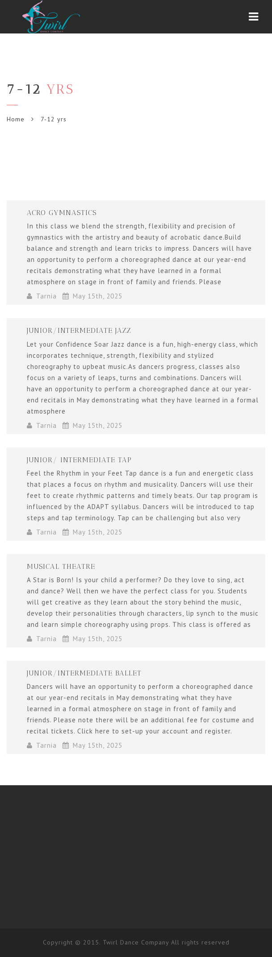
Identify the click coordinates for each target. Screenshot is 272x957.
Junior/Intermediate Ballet (84, 673)
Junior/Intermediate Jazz (79, 330)
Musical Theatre (61, 566)
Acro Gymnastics (61, 212)
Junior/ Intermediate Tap (79, 460)
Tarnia (46, 296)
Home (16, 119)
